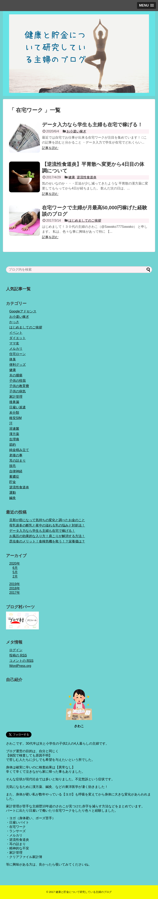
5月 (15, 572)
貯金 (12, 482)
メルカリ (15, 348)
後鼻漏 (14, 402)
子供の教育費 (19, 386)
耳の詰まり (17, 460)
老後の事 (15, 455)
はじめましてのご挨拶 (84, 220)
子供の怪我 (17, 380)
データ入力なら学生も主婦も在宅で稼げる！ (92, 124)
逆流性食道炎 (86, 177)
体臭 (12, 359)
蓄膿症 (14, 476)
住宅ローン (17, 354)
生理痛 (14, 439)
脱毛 (12, 466)
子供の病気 (17, 391)
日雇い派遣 (17, 407)
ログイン (15, 650)
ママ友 (14, 343)
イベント (15, 332)
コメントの (21, 660)
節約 (12, 444)
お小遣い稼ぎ (76, 131)
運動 (12, 492)
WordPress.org (20, 666)
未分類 (14, 412)
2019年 (14, 584)
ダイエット (17, 338)
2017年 (14, 592)
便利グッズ (17, 364)
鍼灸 (12, 498)
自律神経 (15, 471)
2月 (15, 576)
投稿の (18, 655)
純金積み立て (19, 450)
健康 (71, 177)
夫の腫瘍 (15, 375)
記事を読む (50, 148)
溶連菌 (14, 428)
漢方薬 (14, 434)
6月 (15, 568)
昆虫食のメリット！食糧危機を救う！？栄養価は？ (47, 541)
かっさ (14, 322)
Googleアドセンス (22, 311)
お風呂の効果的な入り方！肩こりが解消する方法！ (47, 536)
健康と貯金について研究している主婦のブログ (84, 891)
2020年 (14, 563)
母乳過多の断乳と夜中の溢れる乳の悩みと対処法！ (47, 525)
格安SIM (15, 418)
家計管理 (15, 396)
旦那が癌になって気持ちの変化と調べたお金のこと (47, 520)
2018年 (14, 588)
